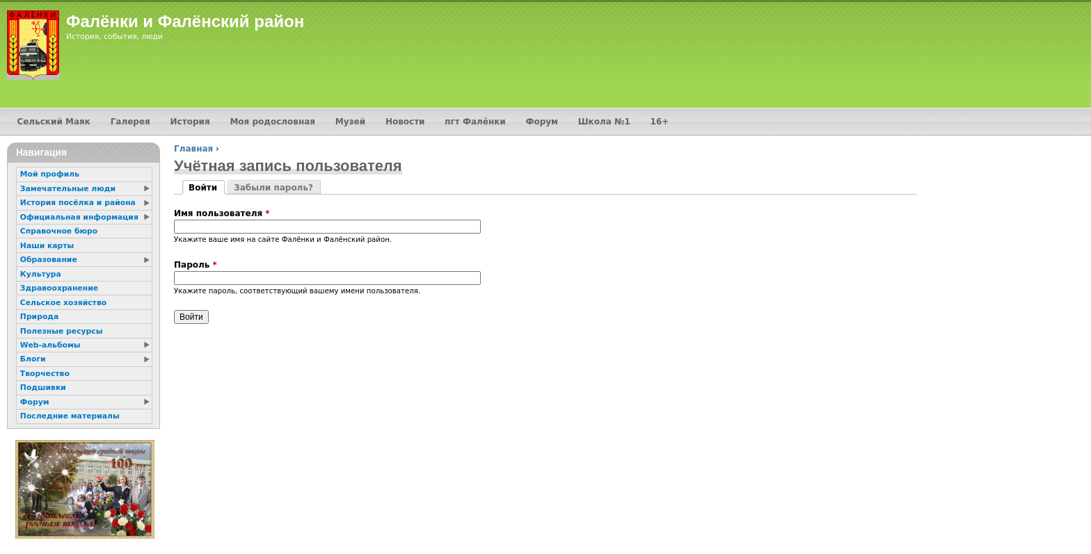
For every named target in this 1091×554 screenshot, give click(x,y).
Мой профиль (49, 174)
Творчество (45, 373)
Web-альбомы (50, 345)
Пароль (195, 265)
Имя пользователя (222, 213)
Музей (350, 122)
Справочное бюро (58, 231)
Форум (542, 122)
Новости (405, 122)
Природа (39, 316)
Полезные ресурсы (61, 331)
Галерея (130, 122)
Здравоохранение (59, 288)
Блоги (33, 359)
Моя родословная (272, 122)
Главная (193, 149)
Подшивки (43, 387)
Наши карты (47, 245)
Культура (40, 274)
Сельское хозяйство (63, 302)
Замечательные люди (68, 188)
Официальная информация (79, 217)
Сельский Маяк (53, 122)
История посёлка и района (78, 202)
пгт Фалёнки (475, 122)
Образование (48, 259)
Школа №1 (604, 122)
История (190, 122)
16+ (660, 122)
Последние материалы (70, 416)
